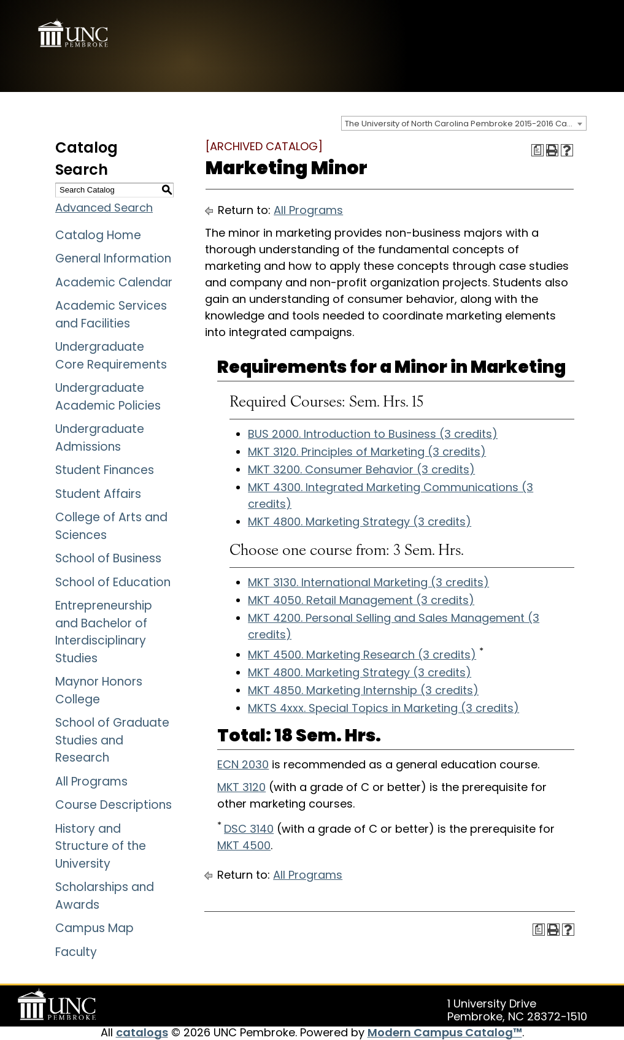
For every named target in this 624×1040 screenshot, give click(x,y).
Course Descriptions (113, 805)
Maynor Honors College (98, 690)
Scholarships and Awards (104, 896)
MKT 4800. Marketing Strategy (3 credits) (359, 521)
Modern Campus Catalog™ (445, 1032)
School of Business (108, 558)
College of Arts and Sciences (111, 526)
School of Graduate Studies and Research (112, 740)
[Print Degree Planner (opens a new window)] (537, 150)
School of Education (113, 582)
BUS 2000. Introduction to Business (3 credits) (373, 434)
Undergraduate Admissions (99, 438)
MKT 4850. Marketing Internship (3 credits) (363, 690)
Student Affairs (98, 494)
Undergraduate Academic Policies (108, 397)
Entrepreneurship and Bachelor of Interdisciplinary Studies (103, 632)
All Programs (91, 781)
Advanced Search (104, 207)
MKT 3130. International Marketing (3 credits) (368, 582)
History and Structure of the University (100, 846)
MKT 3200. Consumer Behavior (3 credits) (361, 469)
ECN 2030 (243, 764)
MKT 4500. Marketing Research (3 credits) (362, 654)
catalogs (142, 1032)
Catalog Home (98, 235)
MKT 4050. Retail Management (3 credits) (361, 600)
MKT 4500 (244, 845)
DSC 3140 (249, 828)
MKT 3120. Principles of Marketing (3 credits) (367, 451)
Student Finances (104, 470)
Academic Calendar (113, 282)
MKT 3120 (241, 787)
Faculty (76, 952)
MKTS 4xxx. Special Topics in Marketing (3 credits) (383, 708)
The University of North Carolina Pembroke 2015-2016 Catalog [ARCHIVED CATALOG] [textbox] (465, 123)
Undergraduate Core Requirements (111, 355)
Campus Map (94, 928)
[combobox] (464, 123)
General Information (113, 258)
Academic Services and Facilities (111, 314)
